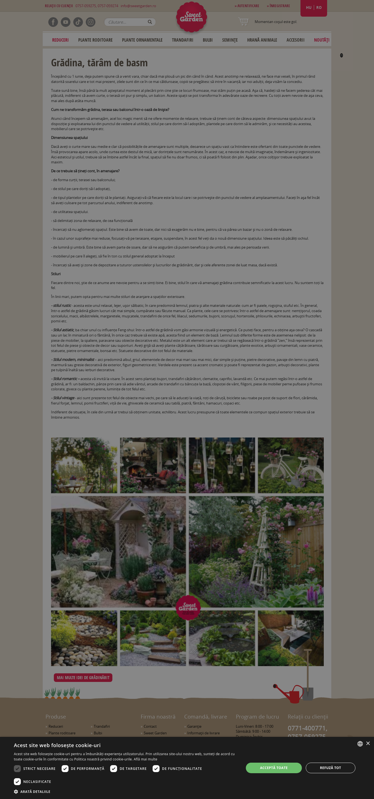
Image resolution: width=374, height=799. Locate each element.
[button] (125, 791)
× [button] (368, 744)
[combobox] (360, 744)
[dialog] (187, 768)
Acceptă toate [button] (274, 767)
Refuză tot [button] (330, 767)
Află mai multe (145, 759)
